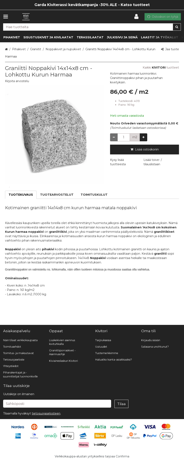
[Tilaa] (121, 404)
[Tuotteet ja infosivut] (7, 17)
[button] (17, 81)
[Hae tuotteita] (92, 27)
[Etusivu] (26, 17)
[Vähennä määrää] (114, 137)
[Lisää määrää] (143, 137)
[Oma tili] (137, 16)
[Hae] (177, 27)
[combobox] (92, 27)
